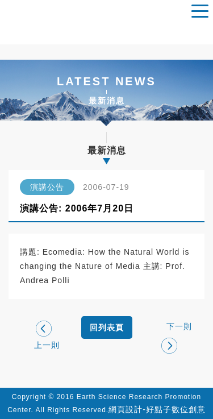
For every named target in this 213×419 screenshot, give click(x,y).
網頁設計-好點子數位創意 (157, 409)
